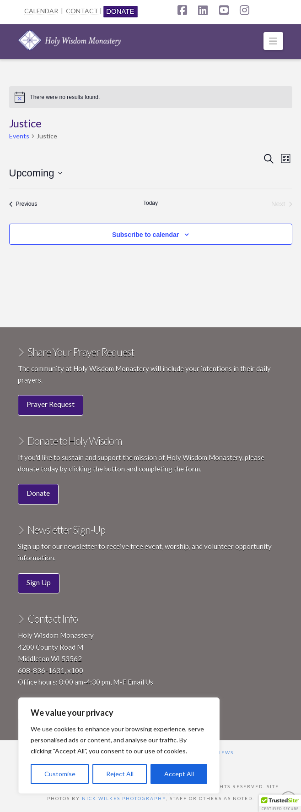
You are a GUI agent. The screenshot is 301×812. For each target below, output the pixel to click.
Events (19, 136)
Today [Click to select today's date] (150, 203)
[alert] (150, 97)
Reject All (120, 774)
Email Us (140, 682)
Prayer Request (51, 404)
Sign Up (39, 582)
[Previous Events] (23, 204)
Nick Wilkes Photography (124, 798)
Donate (38, 492)
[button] (273, 41)
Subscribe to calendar (145, 234)
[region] (119, 745)
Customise (59, 774)
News (225, 752)
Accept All (179, 774)
